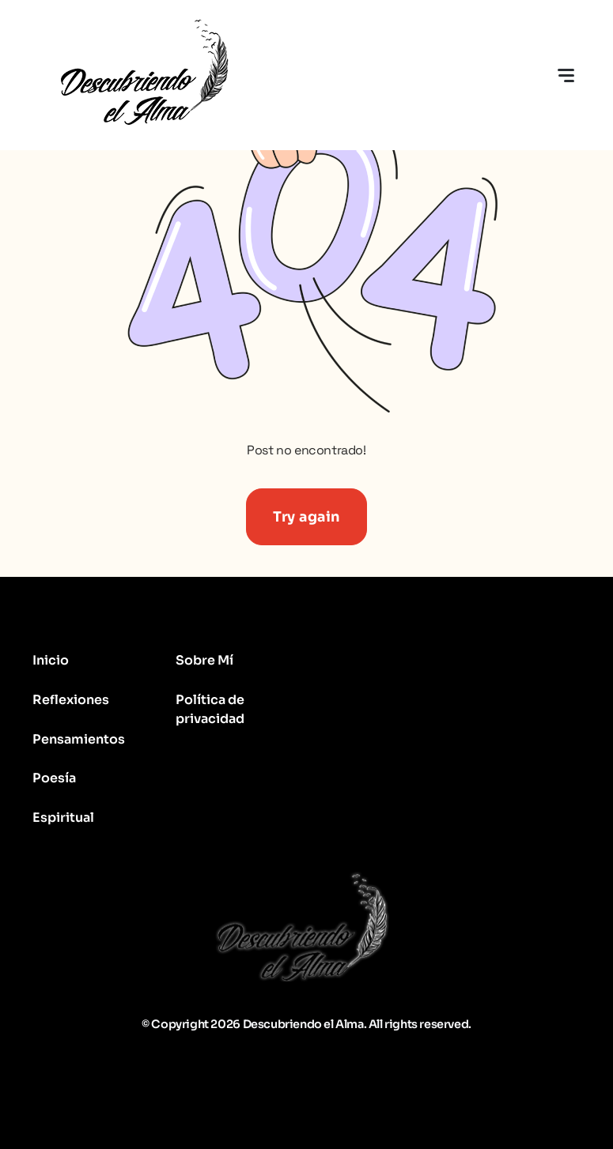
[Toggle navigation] (566, 75)
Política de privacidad (210, 709)
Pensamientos (78, 739)
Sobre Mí (204, 660)
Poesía (54, 778)
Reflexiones (70, 699)
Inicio (50, 660)
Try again (306, 517)
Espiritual (63, 817)
